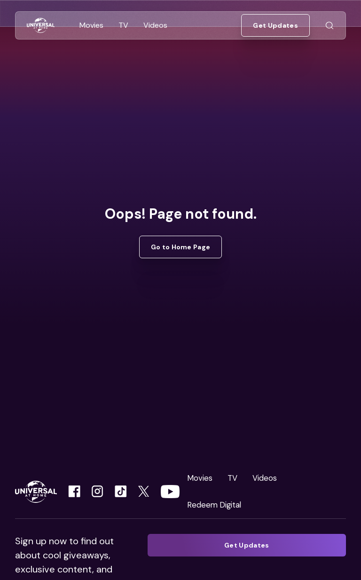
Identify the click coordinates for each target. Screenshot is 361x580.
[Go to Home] (41, 25)
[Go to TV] (123, 25)
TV (232, 478)
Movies (199, 478)
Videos (264, 478)
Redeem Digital (214, 505)
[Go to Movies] (91, 25)
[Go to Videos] (155, 25)
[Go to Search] (329, 26)
